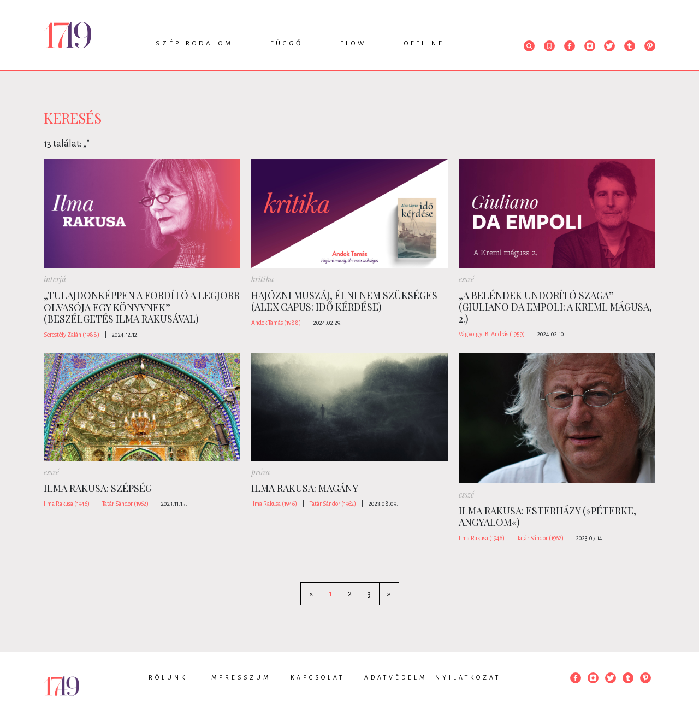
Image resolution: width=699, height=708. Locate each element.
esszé (466, 279)
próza (260, 472)
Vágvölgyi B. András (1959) (492, 334)
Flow (353, 43)
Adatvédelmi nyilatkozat (432, 677)
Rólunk (168, 677)
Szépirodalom (194, 43)
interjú (55, 279)
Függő (286, 43)
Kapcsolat (318, 677)
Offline (424, 43)
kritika (262, 279)
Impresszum (239, 677)
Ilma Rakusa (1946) (67, 503)
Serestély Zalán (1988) (71, 334)
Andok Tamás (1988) (276, 322)
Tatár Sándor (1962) (125, 503)
